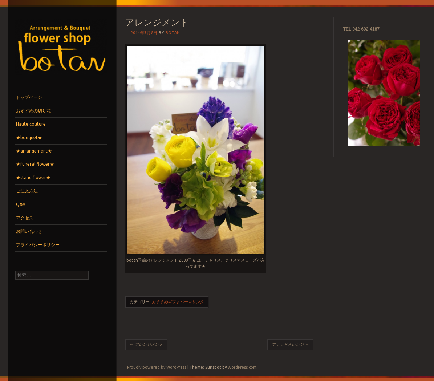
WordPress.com (242, 367)
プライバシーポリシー (38, 244)
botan (173, 33)
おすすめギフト (166, 302)
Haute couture (31, 124)
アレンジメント (146, 344)
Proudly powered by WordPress (156, 367)
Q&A (20, 204)
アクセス (24, 217)
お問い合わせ (29, 231)
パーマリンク (192, 302)
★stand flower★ (33, 177)
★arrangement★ (34, 151)
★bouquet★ (29, 137)
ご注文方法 (27, 191)
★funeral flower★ (35, 164)
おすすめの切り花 (33, 110)
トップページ (29, 97)
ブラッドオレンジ (290, 344)
